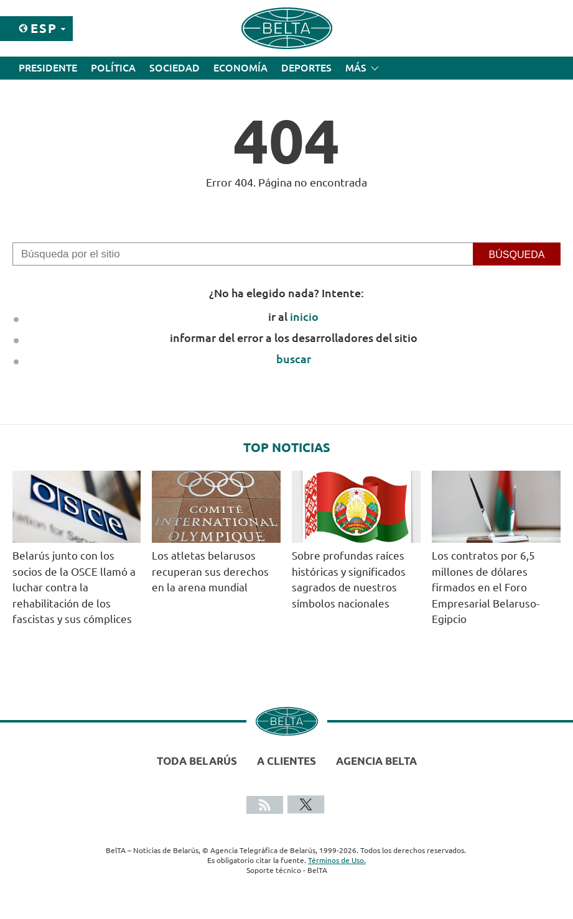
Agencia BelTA (376, 761)
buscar (293, 359)
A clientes (286, 761)
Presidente (48, 67)
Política (113, 67)
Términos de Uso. (337, 860)
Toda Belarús (197, 761)
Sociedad (174, 67)
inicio (304, 316)
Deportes (306, 67)
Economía (240, 67)
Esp (43, 28)
